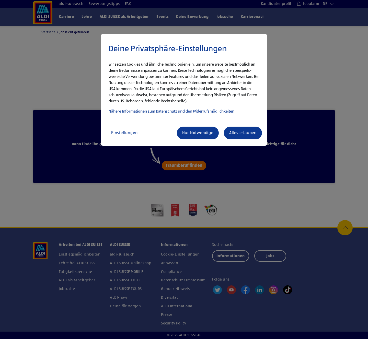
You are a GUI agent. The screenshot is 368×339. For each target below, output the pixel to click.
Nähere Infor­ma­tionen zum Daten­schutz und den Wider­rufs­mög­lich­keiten (171, 112)
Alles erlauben (243, 133)
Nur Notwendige (197, 133)
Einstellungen (124, 133)
